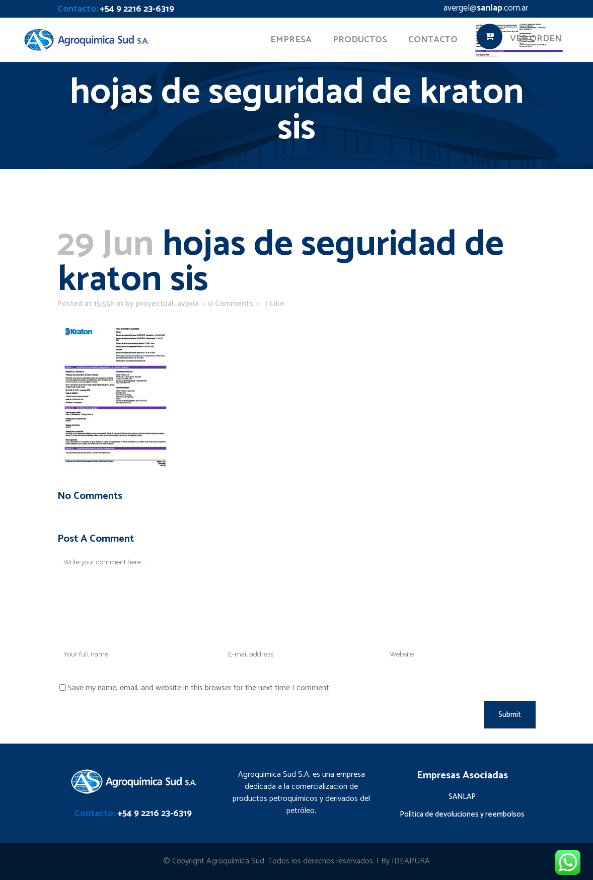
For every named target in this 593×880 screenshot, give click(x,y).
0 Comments (230, 304)
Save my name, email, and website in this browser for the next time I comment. (199, 688)
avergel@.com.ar (485, 8)
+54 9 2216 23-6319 (137, 9)
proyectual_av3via (167, 304)
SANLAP (462, 796)
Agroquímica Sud (235, 861)
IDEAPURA (411, 861)
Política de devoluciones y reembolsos (462, 814)
